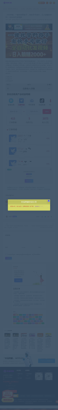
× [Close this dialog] (48, 201)
